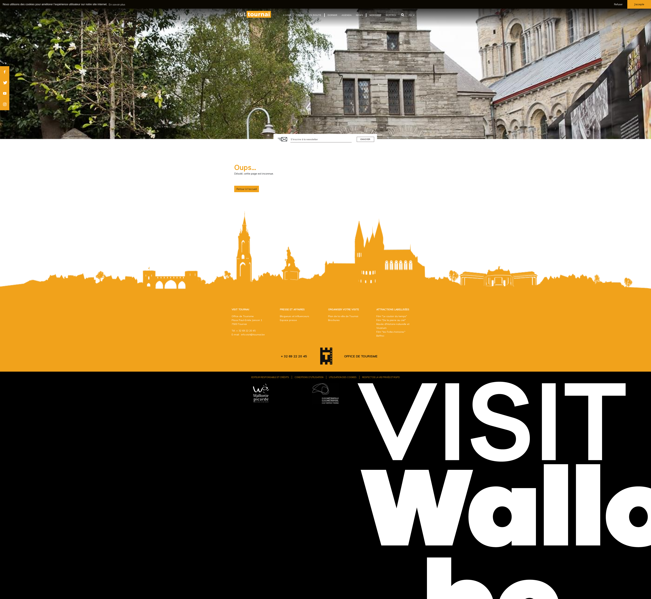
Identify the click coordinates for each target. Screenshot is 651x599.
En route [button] (315, 15)
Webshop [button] (375, 15)
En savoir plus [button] (117, 4)
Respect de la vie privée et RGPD (381, 377)
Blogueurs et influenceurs (294, 316)
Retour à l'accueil (246, 189)
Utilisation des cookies (343, 377)
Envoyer (365, 139)
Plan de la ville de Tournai (343, 316)
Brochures (334, 320)
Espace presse (288, 320)
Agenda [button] (347, 15)
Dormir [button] (332, 15)
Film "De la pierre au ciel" (391, 320)
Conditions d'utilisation (309, 377)
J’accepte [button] (639, 4)
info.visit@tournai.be (253, 334)
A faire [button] (300, 15)
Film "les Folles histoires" (390, 331)
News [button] (359, 15)
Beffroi (380, 335)
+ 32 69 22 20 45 (246, 330)
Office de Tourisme (361, 356)
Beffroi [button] (391, 15)
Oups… (245, 167)
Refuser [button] (618, 4)
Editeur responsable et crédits (270, 377)
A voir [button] (287, 15)
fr (412, 15)
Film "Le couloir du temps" (391, 316)
